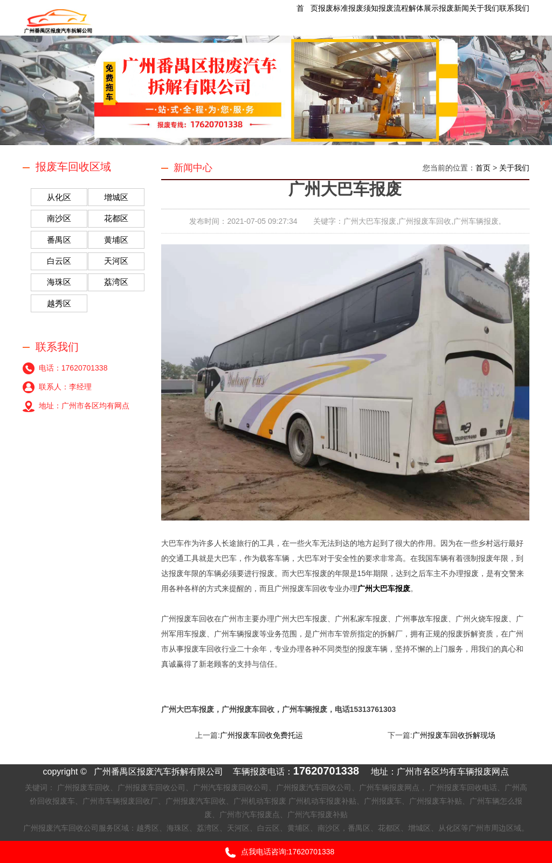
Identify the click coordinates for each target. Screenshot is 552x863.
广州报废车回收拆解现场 (453, 735)
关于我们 (514, 167)
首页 (483, 167)
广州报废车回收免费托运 (261, 735)
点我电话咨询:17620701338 (276, 852)
